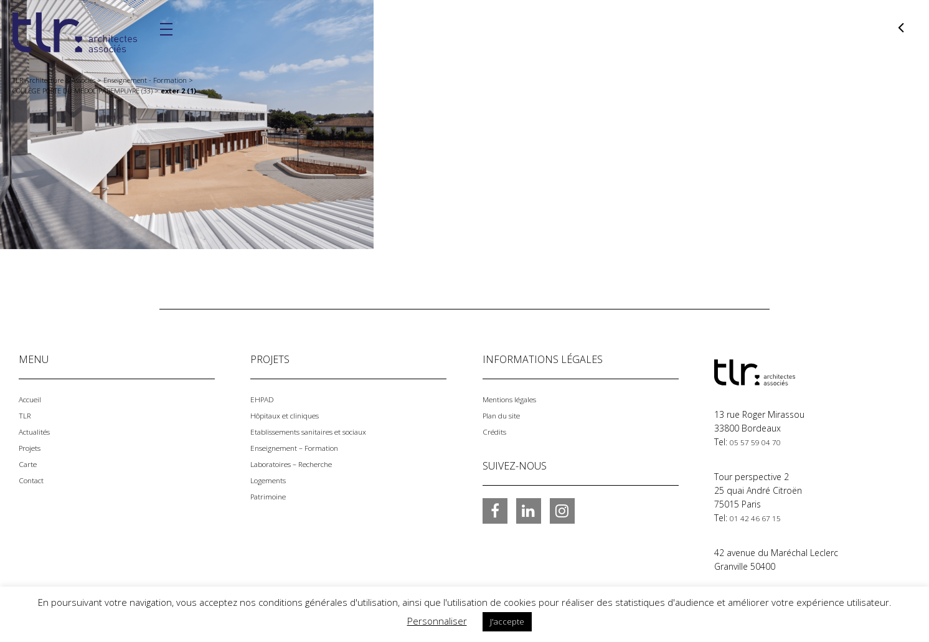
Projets (33, 447)
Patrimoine (272, 496)
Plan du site (506, 415)
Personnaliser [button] (437, 621)
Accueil (32, 399)
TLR (25, 415)
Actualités (38, 431)
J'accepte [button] (507, 621)
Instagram (562, 510)
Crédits (497, 431)
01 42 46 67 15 (760, 518)
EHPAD (264, 399)
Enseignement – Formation (304, 447)
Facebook (495, 510)
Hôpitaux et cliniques (292, 415)
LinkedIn (528, 510)
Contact (34, 480)
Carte (29, 464)
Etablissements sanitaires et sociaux (323, 431)
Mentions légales (516, 399)
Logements (272, 480)
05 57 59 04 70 (760, 442)
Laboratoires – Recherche (301, 464)
